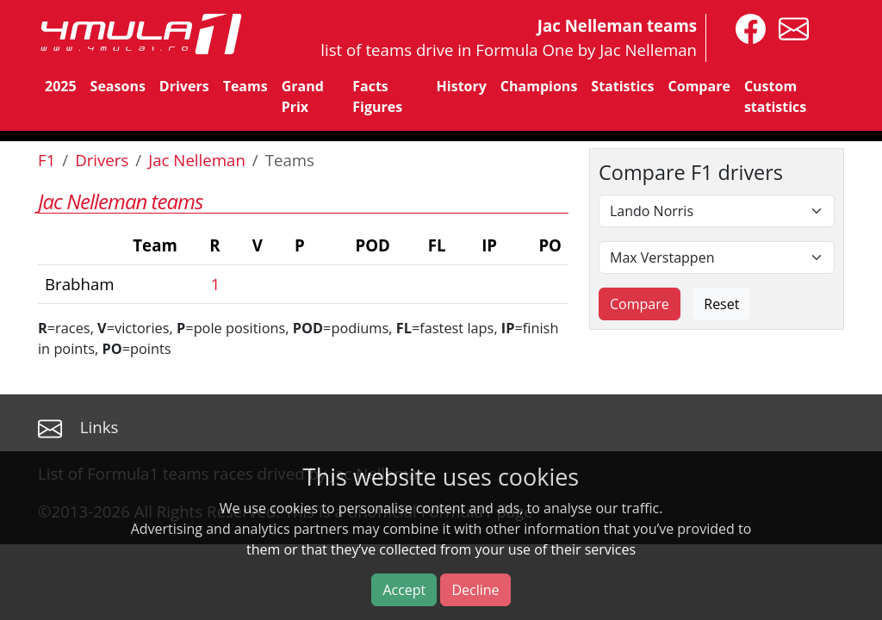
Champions (538, 86)
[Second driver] (717, 257)
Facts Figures (377, 96)
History (462, 86)
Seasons (118, 86)
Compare (699, 86)
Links (99, 426)
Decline (475, 589)
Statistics (622, 86)
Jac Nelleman (196, 159)
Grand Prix (303, 96)
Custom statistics (775, 96)
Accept (403, 589)
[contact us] (789, 27)
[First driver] (717, 211)
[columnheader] (111, 245)
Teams (245, 86)
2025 (61, 86)
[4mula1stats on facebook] (746, 27)
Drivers (184, 86)
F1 (46, 159)
